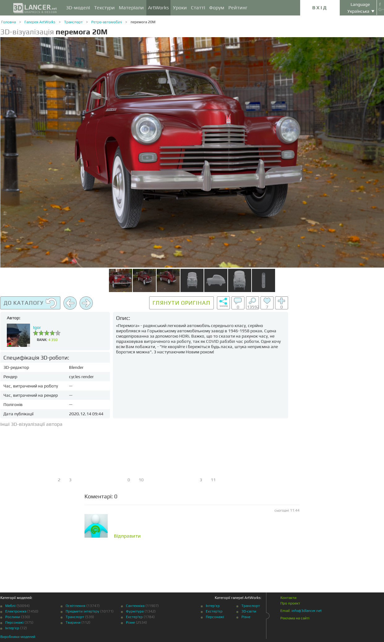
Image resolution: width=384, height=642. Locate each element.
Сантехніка (135, 606)
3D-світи (248, 611)
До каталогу (30, 303)
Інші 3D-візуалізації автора (31, 424)
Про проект (290, 603)
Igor (37, 327)
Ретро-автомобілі (106, 22)
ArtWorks (158, 8)
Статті (198, 8)
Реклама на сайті (294, 618)
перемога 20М (143, 22)
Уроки (180, 8)
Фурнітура (135, 611)
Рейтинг (238, 8)
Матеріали (131, 8)
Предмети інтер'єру (82, 611)
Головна (8, 22)
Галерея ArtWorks (39, 22)
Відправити (127, 536)
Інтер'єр (12, 628)
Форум (216, 8)
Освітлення (75, 606)
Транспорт (73, 22)
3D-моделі (78, 8)
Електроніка (15, 611)
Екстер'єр (134, 617)
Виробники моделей (17, 637)
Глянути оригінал (181, 302)
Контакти (288, 598)
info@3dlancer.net (306, 611)
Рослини (12, 617)
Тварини (73, 622)
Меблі (10, 606)
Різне (130, 622)
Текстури (104, 8)
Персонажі (14, 622)
